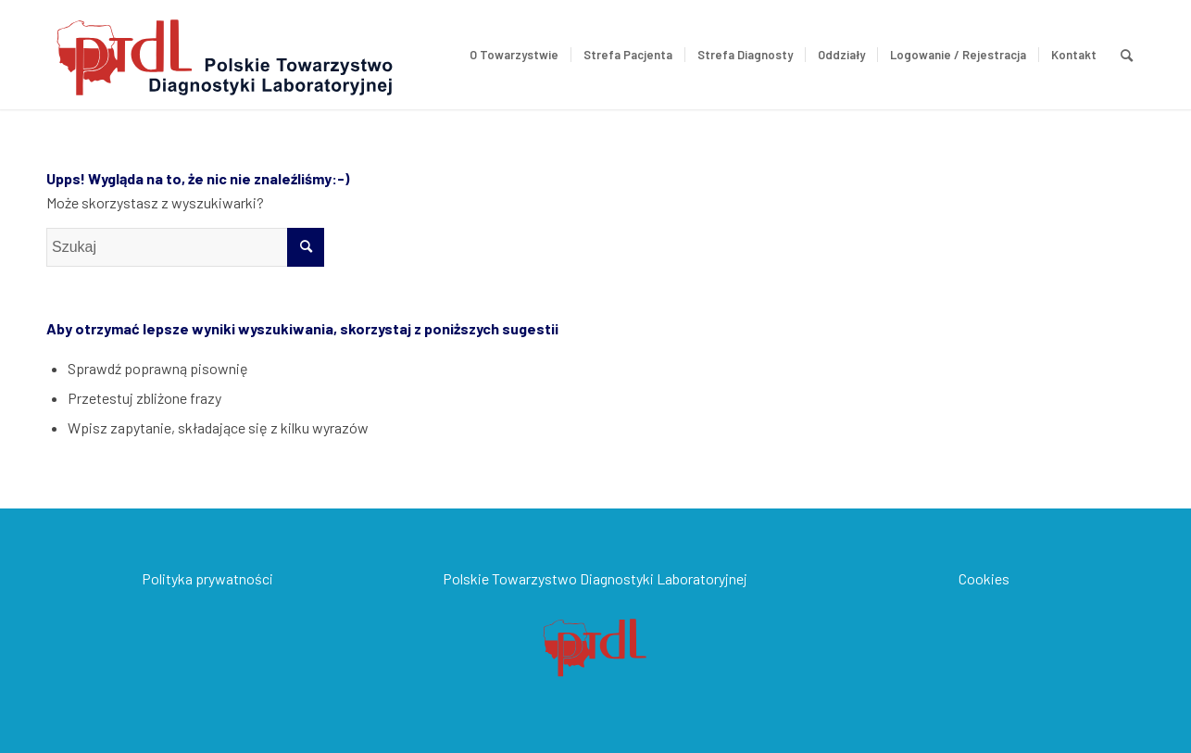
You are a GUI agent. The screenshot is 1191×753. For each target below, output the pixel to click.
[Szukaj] (1127, 54)
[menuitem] (514, 54)
